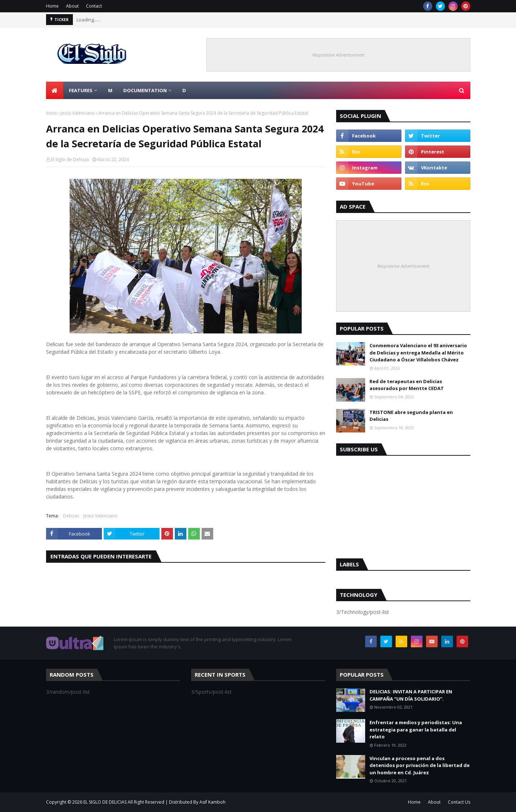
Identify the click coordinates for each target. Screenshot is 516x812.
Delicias (71, 516)
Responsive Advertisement (338, 55)
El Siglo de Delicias (70, 159)
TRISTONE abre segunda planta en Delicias (411, 416)
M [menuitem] (110, 90)
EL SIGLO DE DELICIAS (105, 802)
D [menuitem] (184, 90)
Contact (94, 6)
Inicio (51, 113)
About (72, 6)
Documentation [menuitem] (145, 90)
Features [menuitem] (80, 90)
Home (52, 6)
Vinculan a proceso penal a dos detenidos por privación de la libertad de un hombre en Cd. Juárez (420, 765)
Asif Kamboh (212, 802)
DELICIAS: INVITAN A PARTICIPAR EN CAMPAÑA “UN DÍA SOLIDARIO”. (411, 695)
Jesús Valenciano (78, 113)
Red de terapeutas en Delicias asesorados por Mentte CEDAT (407, 385)
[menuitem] (54, 90)
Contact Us (459, 802)
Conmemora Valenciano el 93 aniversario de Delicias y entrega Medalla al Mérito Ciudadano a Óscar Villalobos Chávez (418, 352)
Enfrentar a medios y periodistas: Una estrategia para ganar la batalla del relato (416, 729)
